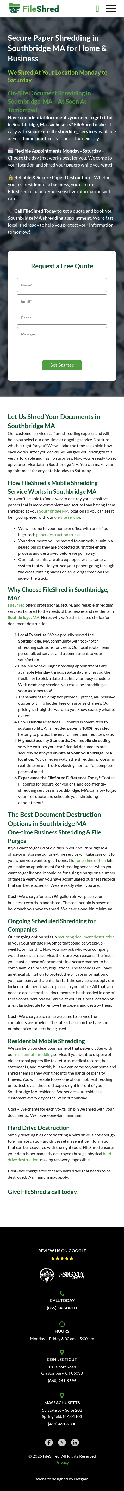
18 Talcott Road (62, 1366)
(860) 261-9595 (62, 1380)
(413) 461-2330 (62, 1423)
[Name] (62, 285)
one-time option (91, 860)
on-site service (67, 517)
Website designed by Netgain (62, 1478)
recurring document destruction (86, 936)
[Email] (62, 301)
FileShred (16, 604)
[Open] (111, 8)
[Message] (62, 338)
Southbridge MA (54, 510)
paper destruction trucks (58, 534)
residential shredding (34, 1054)
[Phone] (62, 318)
